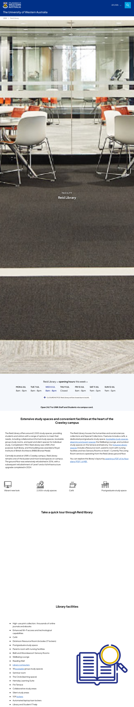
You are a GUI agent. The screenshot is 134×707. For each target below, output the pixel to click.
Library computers (21, 665)
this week (82, 381)
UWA (5, 18)
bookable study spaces (117, 439)
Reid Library (14, 18)
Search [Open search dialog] (128, 5)
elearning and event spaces (83, 442)
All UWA (114, 5)
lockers (19, 696)
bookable (19, 668)
